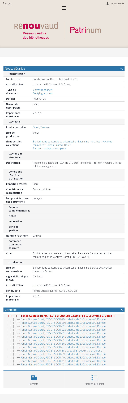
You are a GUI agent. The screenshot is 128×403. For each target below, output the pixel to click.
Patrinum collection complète (49, 148)
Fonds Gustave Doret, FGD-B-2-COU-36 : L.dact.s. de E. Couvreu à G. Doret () (62, 343)
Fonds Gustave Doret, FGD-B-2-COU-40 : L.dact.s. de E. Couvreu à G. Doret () (62, 357)
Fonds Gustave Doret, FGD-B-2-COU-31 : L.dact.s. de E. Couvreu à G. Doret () (62, 326)
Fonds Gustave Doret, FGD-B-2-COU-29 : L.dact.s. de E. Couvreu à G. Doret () (62, 319)
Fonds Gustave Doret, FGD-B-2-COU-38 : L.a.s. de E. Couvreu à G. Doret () (61, 350)
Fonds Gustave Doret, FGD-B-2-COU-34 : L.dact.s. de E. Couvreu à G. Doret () (62, 336)
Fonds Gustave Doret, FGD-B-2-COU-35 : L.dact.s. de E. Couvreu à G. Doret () (62, 340)
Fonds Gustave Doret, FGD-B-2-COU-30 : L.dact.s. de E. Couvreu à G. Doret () (62, 322)
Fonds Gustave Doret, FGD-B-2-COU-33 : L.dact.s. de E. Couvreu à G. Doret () (62, 333)
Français (7, 3)
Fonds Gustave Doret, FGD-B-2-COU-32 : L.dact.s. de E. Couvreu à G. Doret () (62, 329)
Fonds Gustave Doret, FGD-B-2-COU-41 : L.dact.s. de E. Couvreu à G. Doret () (62, 361)
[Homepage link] (64, 30)
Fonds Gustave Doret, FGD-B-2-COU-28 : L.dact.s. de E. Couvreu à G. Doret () (67, 315)
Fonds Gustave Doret (59, 145)
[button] (33, 379)
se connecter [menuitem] (118, 3)
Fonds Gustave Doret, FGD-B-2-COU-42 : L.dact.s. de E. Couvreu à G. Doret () (62, 364)
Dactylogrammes (42, 93)
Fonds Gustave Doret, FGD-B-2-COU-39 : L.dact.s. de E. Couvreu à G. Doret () (62, 354)
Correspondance (42, 89)
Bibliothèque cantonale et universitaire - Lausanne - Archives (66, 141)
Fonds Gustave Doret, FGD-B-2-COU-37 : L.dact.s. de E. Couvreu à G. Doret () (62, 347)
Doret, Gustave (41, 127)
